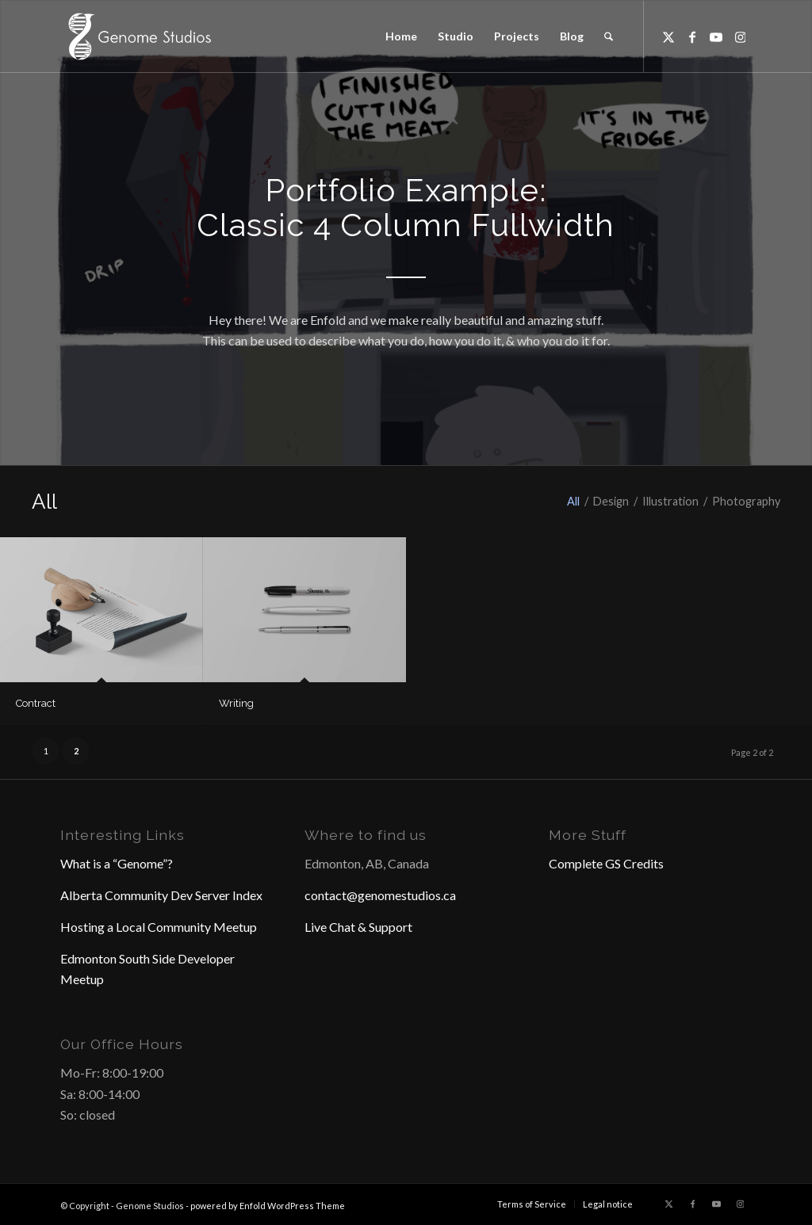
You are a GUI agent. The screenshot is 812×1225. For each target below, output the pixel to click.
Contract (36, 703)
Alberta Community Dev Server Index (161, 895)
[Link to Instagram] (740, 36)
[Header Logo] (138, 36)
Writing (236, 703)
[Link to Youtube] (716, 36)
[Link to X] (668, 36)
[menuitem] (401, 36)
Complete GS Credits (606, 863)
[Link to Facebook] (692, 36)
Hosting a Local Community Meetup (158, 926)
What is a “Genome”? (116, 863)
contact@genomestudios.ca (380, 895)
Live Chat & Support (358, 926)
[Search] (608, 36)
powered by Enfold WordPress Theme (267, 1205)
